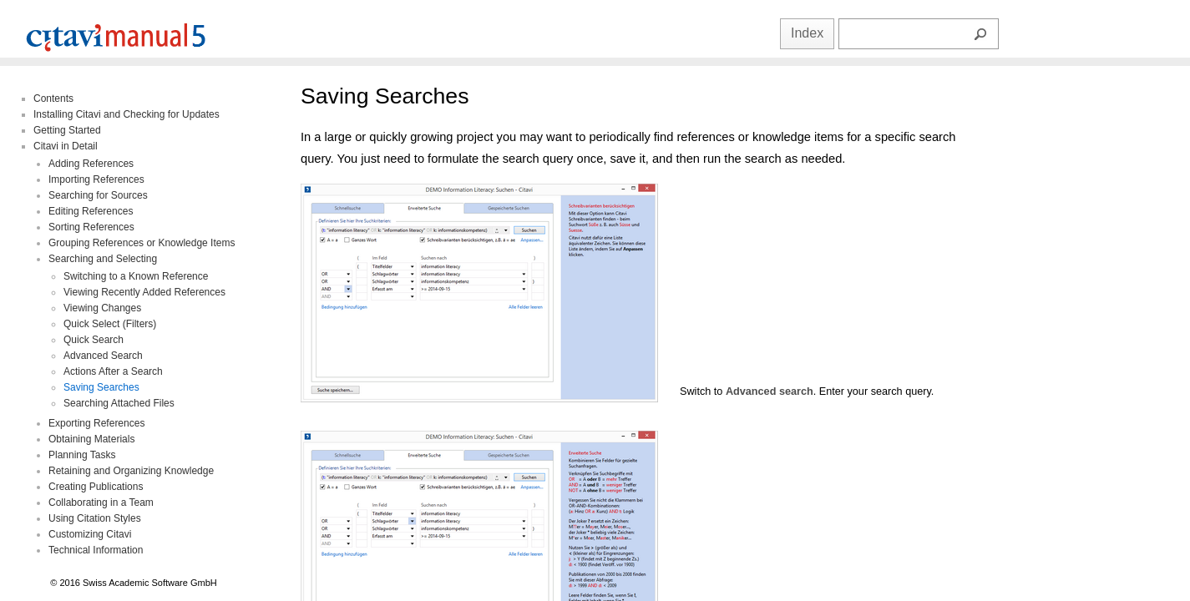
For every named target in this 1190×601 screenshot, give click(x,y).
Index (807, 33)
